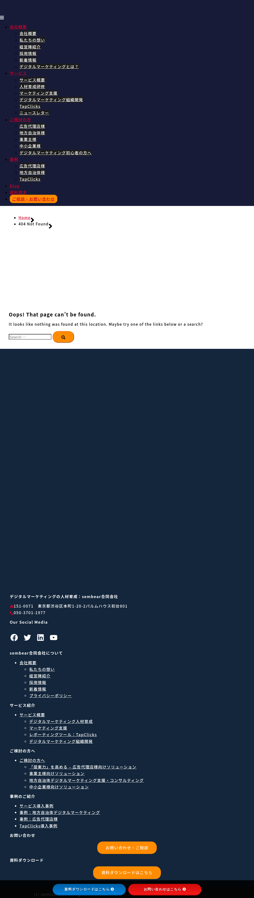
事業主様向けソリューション (57, 773)
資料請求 (18, 192)
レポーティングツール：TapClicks (63, 734)
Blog (15, 186)
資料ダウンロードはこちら (127, 872)
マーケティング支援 (39, 93)
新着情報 (28, 60)
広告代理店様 (32, 126)
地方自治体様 (32, 133)
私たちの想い (32, 40)
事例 (14, 159)
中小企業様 (30, 146)
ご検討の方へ (32, 760)
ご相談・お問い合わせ (33, 199)
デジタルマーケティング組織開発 (51, 99)
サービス (18, 73)
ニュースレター (34, 113)
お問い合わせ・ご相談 (127, 848)
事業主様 (28, 139)
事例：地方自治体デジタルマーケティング (60, 812)
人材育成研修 (32, 86)
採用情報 (28, 53)
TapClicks (30, 106)
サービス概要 (32, 80)
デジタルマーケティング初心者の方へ (56, 153)
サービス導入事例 (37, 806)
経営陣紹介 (30, 47)
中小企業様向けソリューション (59, 787)
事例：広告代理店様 (39, 819)
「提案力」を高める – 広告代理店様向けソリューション (83, 767)
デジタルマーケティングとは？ (49, 66)
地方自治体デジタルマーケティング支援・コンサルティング (86, 780)
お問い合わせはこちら (165, 889)
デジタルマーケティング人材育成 (61, 721)
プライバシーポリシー (50, 695)
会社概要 (18, 27)
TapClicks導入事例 (39, 826)
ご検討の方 (20, 119)
